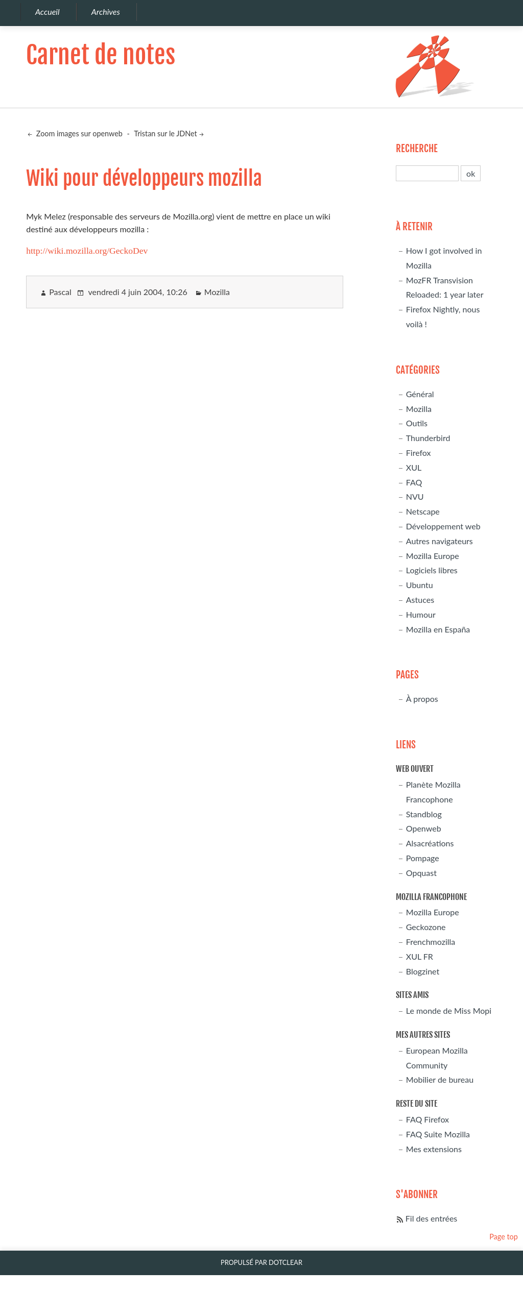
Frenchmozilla (430, 941)
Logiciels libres (432, 570)
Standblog (424, 814)
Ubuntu (419, 585)
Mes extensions (434, 1149)
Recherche (417, 148)
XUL (413, 467)
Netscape (423, 511)
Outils (416, 423)
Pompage (422, 858)
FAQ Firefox (427, 1119)
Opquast (421, 872)
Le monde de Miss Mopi (448, 1010)
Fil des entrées (431, 1218)
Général (420, 394)
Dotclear (285, 1262)
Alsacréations (430, 843)
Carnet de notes (100, 55)
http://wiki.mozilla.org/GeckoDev (87, 251)
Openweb (423, 828)
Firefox (418, 452)
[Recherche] (427, 173)
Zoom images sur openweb (78, 133)
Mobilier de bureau (439, 1079)
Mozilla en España (438, 629)
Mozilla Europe (432, 555)
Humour (421, 614)
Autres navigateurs (439, 541)
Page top (503, 1236)
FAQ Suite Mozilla (438, 1134)
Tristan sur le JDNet (165, 133)
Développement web (443, 526)
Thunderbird (428, 438)
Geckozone (426, 927)
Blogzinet (422, 971)
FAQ (414, 482)
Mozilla (217, 292)
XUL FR (419, 956)
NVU (415, 496)
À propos (422, 698)
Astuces (420, 599)
